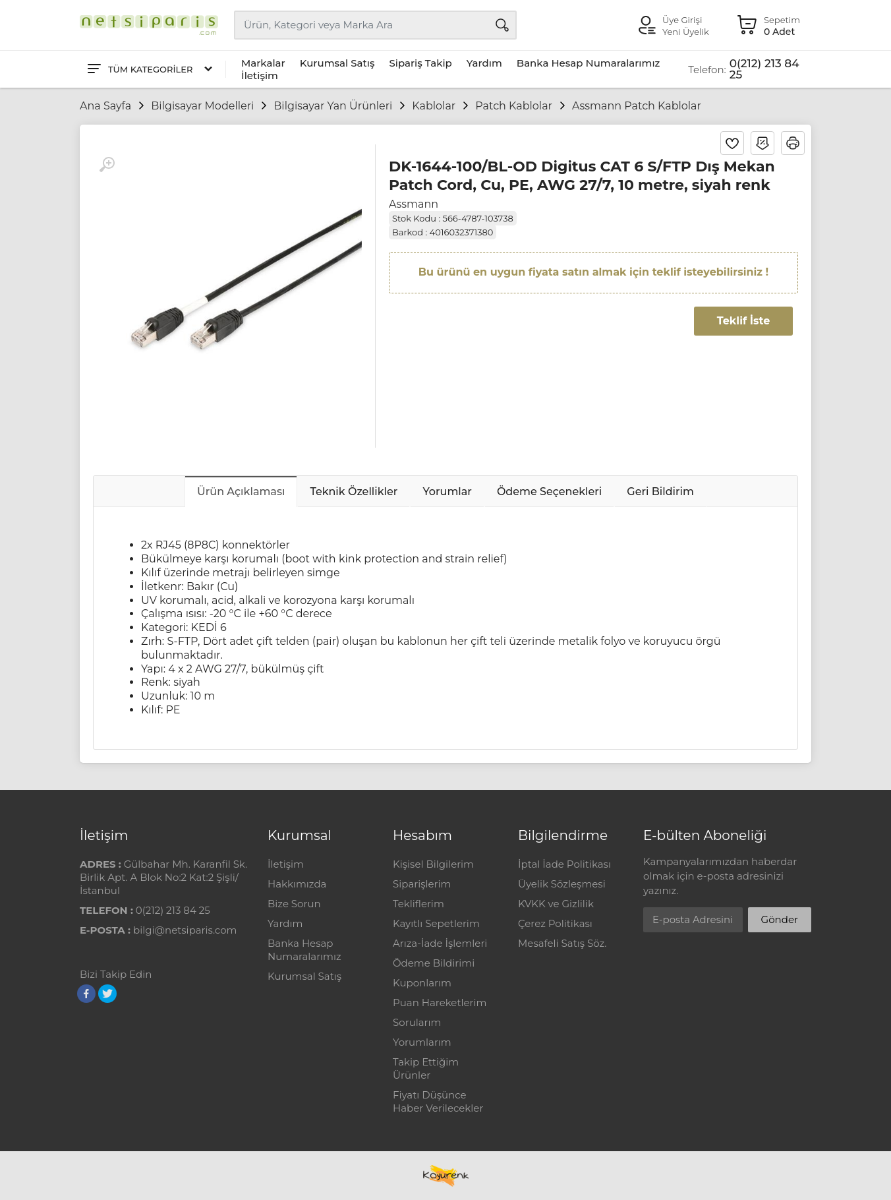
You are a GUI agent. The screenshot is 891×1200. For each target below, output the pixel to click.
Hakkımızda (297, 884)
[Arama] (502, 25)
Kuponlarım (422, 982)
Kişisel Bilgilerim (433, 864)
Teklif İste (743, 321)
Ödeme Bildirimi (433, 963)
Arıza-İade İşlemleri (440, 943)
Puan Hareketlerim (439, 1002)
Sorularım (417, 1022)
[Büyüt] (107, 165)
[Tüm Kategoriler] (149, 69)
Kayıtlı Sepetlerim (436, 923)
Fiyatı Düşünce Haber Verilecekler (438, 1101)
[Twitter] (107, 993)
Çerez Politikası (555, 923)
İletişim (259, 75)
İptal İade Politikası (564, 864)
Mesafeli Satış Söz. (562, 943)
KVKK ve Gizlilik (556, 903)
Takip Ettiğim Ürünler (426, 1068)
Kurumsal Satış (337, 63)
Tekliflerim (418, 903)
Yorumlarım (422, 1042)
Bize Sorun (294, 903)
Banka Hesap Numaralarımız (588, 63)
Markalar (263, 63)
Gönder (779, 919)
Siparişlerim (422, 884)
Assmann (413, 204)
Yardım (484, 63)
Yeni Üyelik (685, 31)
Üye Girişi (682, 20)
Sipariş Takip (420, 63)
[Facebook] (86, 993)
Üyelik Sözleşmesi (562, 884)
